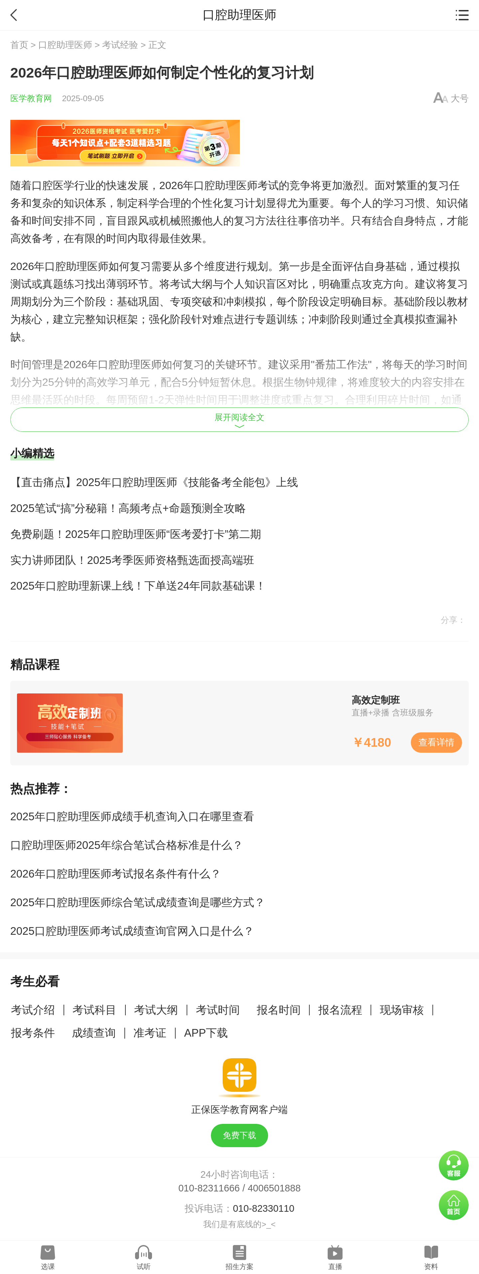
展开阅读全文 (239, 420)
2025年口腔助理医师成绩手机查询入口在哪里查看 (132, 816)
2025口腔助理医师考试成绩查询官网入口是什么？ (132, 931)
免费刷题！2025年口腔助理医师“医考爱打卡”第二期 (135, 534)
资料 (431, 1266)
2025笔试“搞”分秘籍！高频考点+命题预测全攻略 (128, 508)
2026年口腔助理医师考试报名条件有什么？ (115, 874)
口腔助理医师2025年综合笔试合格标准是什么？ (126, 845)
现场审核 (402, 1010)
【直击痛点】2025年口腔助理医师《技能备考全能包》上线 (154, 482)
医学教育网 (31, 98)
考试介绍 (33, 1010)
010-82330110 (263, 1208)
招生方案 (239, 1266)
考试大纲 (156, 1010)
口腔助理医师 (65, 45)
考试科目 (94, 1010)
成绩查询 (94, 1033)
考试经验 (120, 45)
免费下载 (239, 1135)
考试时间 (218, 1010)
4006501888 (274, 1188)
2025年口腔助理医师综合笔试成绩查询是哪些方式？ (137, 902)
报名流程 (340, 1010)
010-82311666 (209, 1188)
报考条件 (33, 1033)
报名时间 (279, 1010)
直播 (335, 1266)
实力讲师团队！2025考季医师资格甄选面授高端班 (132, 560)
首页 (19, 45)
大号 (460, 99)
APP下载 (206, 1033)
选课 (48, 1266)
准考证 (149, 1033)
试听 (144, 1266)
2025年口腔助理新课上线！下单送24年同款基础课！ (138, 586)
